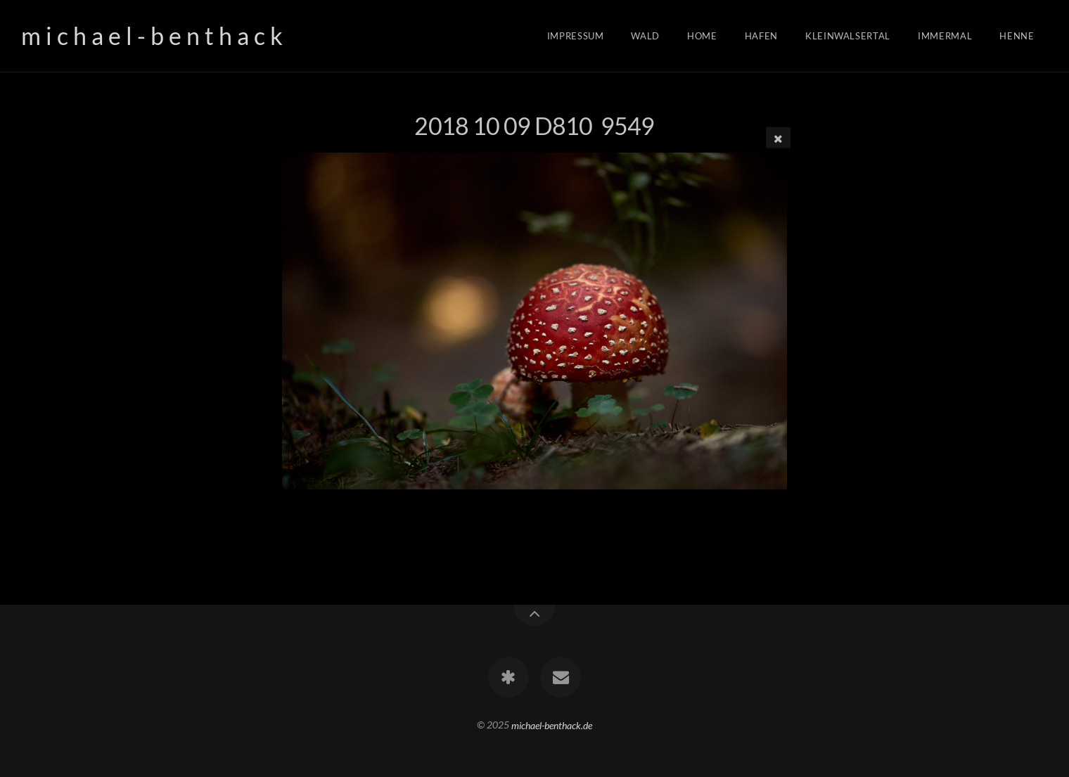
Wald (645, 35)
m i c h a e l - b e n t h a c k (152, 35)
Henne (1016, 35)
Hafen (761, 35)
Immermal (945, 35)
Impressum (575, 35)
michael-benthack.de (551, 725)
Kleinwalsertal (847, 35)
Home (702, 35)
